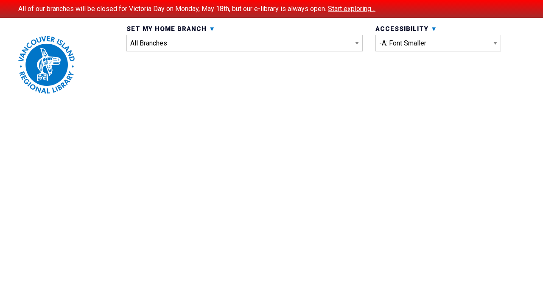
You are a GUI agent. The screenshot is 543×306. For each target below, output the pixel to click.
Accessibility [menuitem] (438, 58)
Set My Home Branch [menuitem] (244, 58)
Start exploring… (351, 9)
